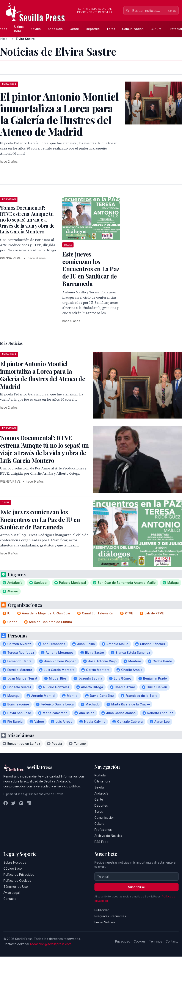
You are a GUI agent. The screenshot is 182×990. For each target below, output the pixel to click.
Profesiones (103, 829)
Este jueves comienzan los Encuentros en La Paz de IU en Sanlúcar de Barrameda (90, 268)
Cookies (140, 941)
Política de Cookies (17, 880)
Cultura (156, 29)
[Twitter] (13, 803)
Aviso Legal (11, 892)
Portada (100, 775)
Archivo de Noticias (108, 835)
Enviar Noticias (104, 922)
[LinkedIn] (29, 803)
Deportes (93, 29)
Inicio (3, 39)
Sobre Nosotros (14, 862)
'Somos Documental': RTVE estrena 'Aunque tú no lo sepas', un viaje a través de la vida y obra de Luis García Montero (27, 220)
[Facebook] (5, 803)
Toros (111, 29)
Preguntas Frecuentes (110, 916)
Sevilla (36, 29)
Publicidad (101, 910)
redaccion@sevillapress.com (50, 944)
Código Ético (12, 868)
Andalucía (55, 29)
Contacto (9, 898)
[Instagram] (21, 803)
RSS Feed (101, 842)
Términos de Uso (15, 886)
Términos (155, 941)
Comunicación (133, 29)
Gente (74, 29)
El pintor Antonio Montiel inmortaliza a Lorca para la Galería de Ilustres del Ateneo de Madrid (42, 375)
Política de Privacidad (18, 874)
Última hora (19, 29)
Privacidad (122, 941)
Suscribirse (136, 887)
